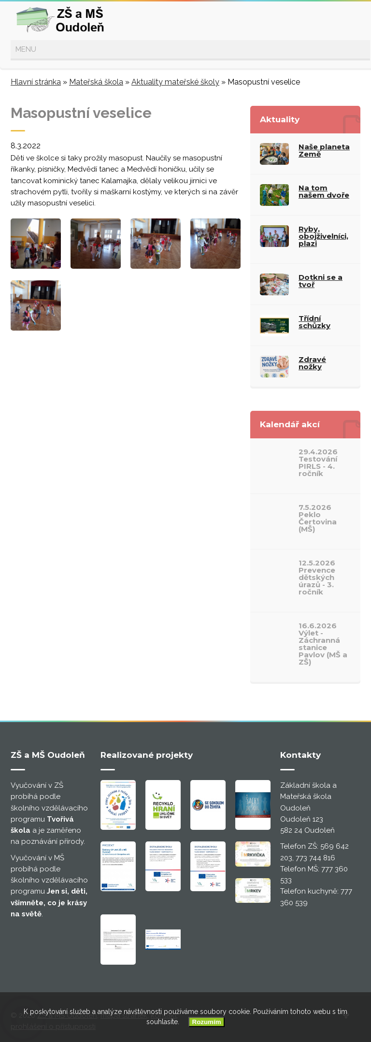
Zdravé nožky (312, 363)
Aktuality (280, 119)
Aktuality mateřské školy (175, 82)
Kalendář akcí (290, 424)
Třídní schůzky (314, 322)
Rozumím (206, 1022)
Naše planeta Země (324, 150)
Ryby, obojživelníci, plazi (323, 236)
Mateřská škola (96, 82)
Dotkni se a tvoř (320, 281)
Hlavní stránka (36, 82)
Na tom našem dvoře (324, 191)
